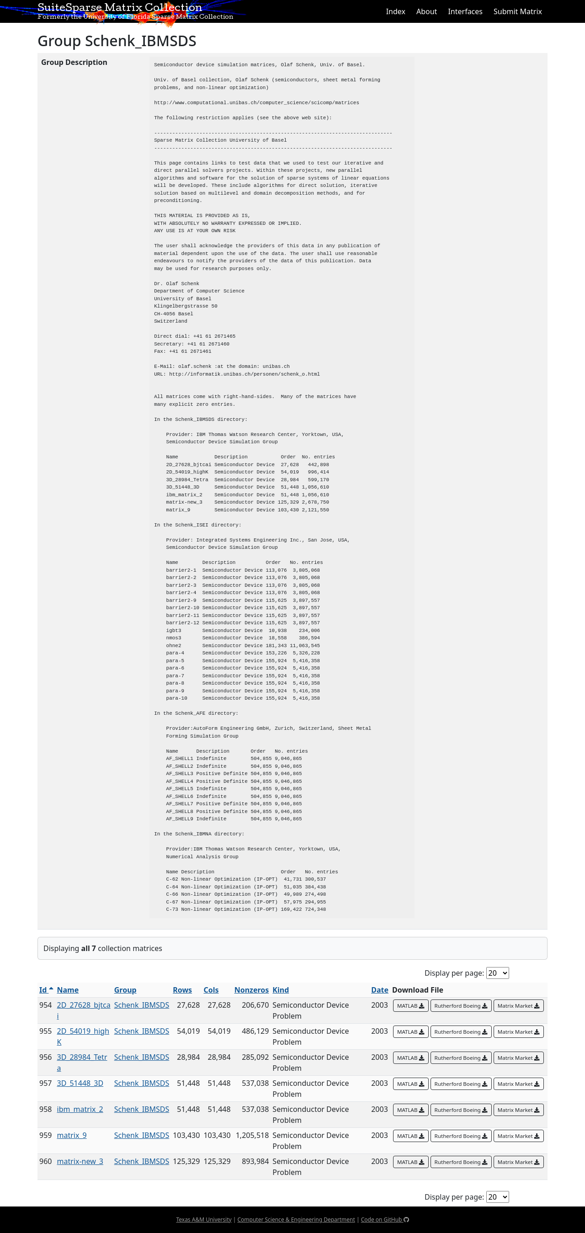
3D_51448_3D (80, 1083)
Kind (280, 990)
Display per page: (454, 973)
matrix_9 (72, 1135)
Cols (210, 990)
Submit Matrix (518, 11)
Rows (182, 990)
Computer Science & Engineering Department (296, 1219)
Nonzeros (251, 990)
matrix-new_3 (80, 1161)
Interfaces (465, 11)
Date (379, 990)
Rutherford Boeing (461, 1005)
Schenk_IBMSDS (142, 1005)
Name (68, 990)
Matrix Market (519, 1005)
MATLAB (411, 1005)
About (426, 11)
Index (395, 11)
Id (46, 990)
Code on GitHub (385, 1219)
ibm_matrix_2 (80, 1109)
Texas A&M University (203, 1219)
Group (125, 990)
